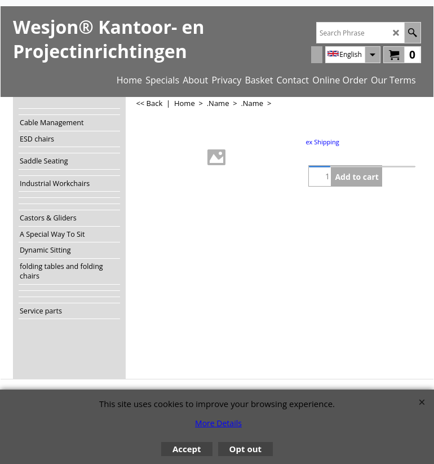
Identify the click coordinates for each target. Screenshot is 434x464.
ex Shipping (322, 142)
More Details (218, 423)
